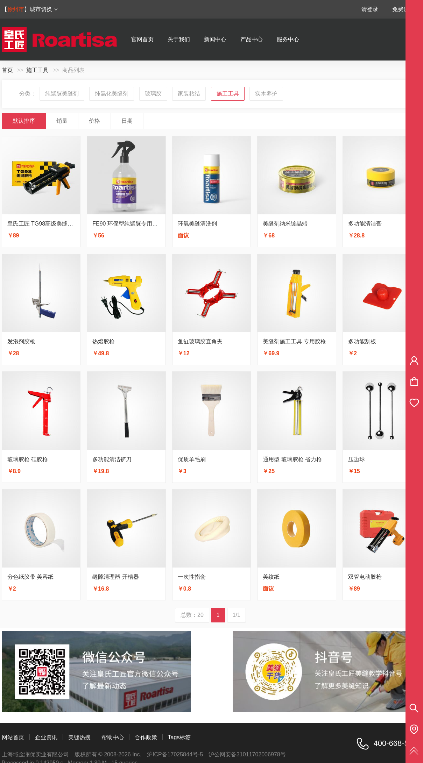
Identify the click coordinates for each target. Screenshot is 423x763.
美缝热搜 (79, 737)
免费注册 (403, 9)
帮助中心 (112, 737)
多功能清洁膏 (365, 224)
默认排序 (24, 121)
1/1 (236, 615)
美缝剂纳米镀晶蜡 (285, 224)
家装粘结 (189, 94)
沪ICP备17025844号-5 (175, 754)
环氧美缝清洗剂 (197, 224)
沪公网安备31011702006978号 (247, 754)
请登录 (369, 9)
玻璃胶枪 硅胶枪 (27, 459)
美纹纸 (271, 577)
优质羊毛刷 (192, 459)
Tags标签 (179, 737)
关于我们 (179, 39)
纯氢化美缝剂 (111, 94)
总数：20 (192, 615)
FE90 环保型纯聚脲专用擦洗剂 (130, 224)
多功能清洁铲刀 (112, 459)
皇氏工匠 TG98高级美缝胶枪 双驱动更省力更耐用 (69, 224)
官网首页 (142, 39)
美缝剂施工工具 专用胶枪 (294, 341)
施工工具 (37, 70)
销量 (62, 121)
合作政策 (146, 737)
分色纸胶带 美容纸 (30, 577)
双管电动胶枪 (365, 577)
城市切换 (44, 9)
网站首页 (13, 737)
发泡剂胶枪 (21, 341)
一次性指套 (192, 577)
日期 (127, 121)
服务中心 (288, 39)
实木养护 (266, 94)
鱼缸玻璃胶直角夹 (200, 341)
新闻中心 (215, 39)
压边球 (356, 459)
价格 (94, 121)
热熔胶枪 (103, 341)
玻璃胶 (153, 94)
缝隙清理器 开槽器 (115, 577)
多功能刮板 (362, 341)
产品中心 (251, 39)
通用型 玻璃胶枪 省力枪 (292, 459)
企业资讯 (46, 737)
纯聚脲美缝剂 (62, 94)
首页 (7, 70)
